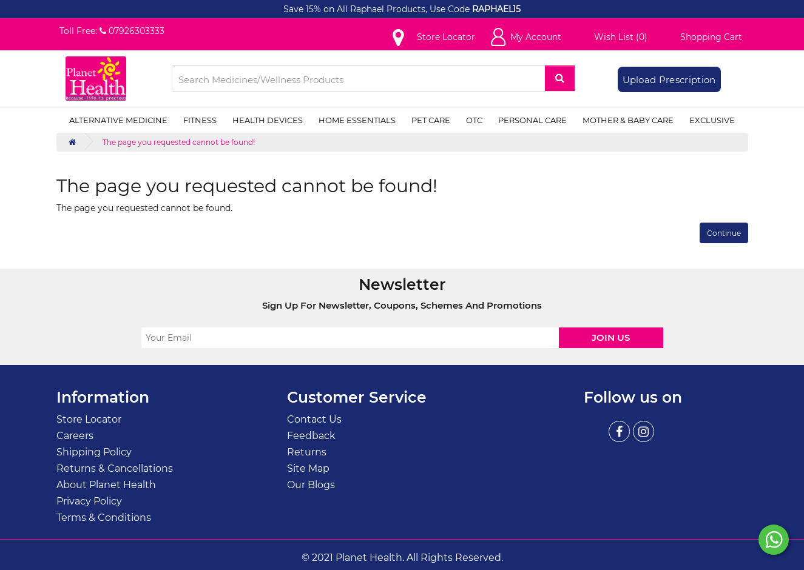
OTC (474, 120)
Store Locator (88, 419)
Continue (724, 233)
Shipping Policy (94, 452)
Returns (306, 452)
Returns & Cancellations (114, 468)
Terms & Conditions (103, 517)
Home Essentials (357, 120)
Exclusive (712, 120)
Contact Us (314, 419)
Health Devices (267, 120)
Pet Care (430, 120)
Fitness (200, 120)
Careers (74, 435)
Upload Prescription (669, 80)
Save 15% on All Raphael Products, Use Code (377, 9)
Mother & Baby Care (628, 120)
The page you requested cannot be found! (179, 142)
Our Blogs (311, 485)
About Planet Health (106, 485)
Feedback (311, 435)
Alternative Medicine (118, 120)
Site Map (308, 468)
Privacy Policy (89, 501)
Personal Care (532, 120)
